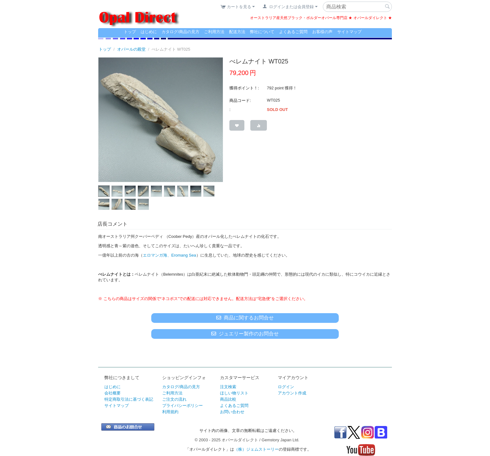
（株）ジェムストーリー (256, 449)
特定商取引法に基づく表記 (128, 399)
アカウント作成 (292, 393)
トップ (130, 31)
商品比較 (228, 399)
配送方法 (237, 31)
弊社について (262, 31)
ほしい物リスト (234, 393)
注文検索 (228, 386)
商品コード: (240, 100)
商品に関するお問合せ (245, 317)
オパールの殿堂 (131, 49)
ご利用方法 (214, 31)
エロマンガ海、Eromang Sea (169, 255)
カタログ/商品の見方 (180, 31)
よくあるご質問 (293, 31)
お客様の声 (322, 31)
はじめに (149, 31)
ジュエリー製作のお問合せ (245, 333)
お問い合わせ (232, 411)
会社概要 (112, 393)
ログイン (286, 386)
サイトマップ (349, 31)
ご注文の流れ (174, 399)
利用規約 (170, 411)
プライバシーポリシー (182, 405)
